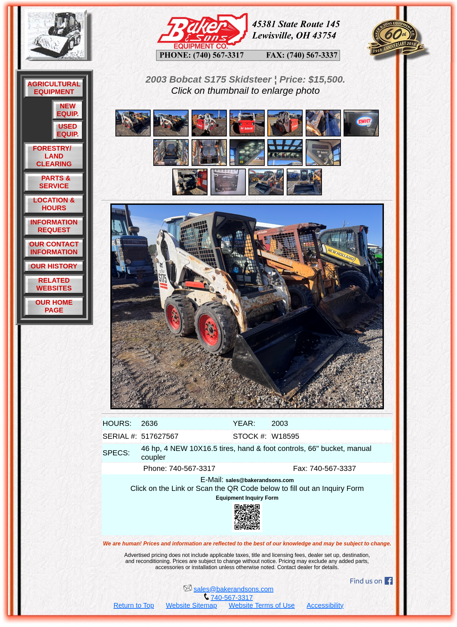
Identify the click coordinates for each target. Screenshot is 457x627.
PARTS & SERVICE (54, 182)
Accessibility (325, 605)
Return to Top (133, 605)
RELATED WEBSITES (53, 284)
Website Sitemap (191, 605)
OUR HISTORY (54, 266)
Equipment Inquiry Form (247, 498)
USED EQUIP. (68, 130)
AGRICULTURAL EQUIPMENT (54, 87)
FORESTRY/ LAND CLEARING (54, 156)
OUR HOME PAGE (54, 306)
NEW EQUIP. (68, 109)
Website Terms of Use (262, 605)
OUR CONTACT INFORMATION (54, 248)
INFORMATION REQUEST (54, 226)
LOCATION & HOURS (54, 204)
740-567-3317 (232, 597)
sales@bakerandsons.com (260, 480)
